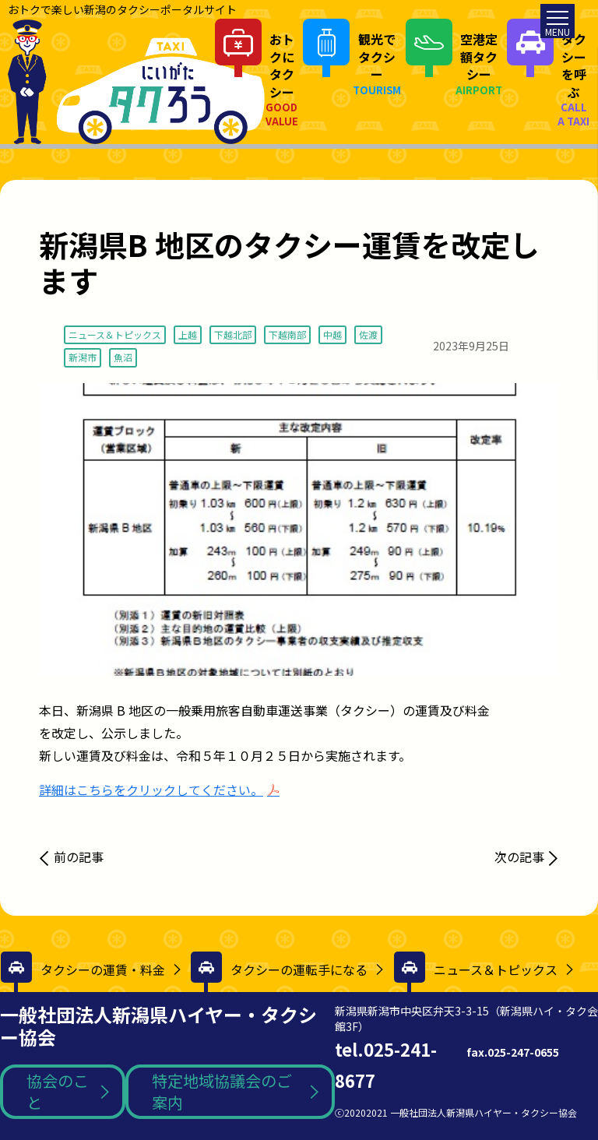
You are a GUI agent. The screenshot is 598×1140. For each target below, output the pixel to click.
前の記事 (79, 856)
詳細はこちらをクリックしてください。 (151, 789)
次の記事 (519, 856)
